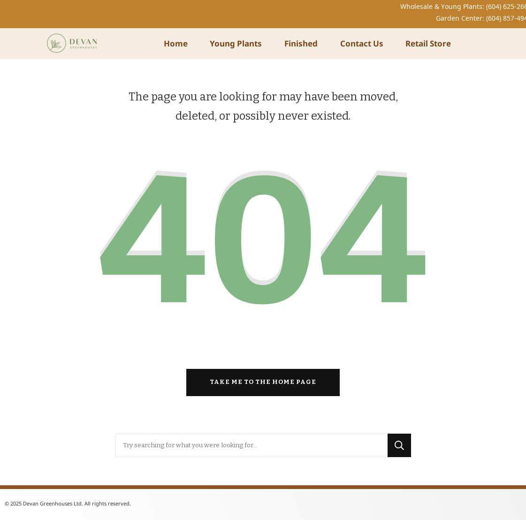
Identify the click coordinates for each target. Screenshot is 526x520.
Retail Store (428, 43)
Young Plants (236, 43)
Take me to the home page (263, 382)
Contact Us (361, 43)
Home (176, 43)
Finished (301, 43)
